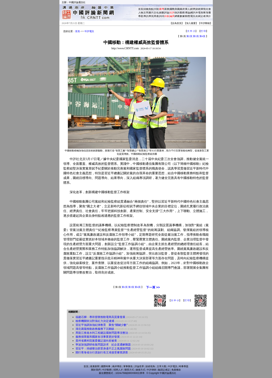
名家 (198, 16)
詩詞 (161, 16)
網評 (192, 12)
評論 (166, 12)
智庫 (203, 12)
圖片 (151, 12)
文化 (156, 12)
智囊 (208, 12)
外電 (198, 12)
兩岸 (182, 9)
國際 (172, 9)
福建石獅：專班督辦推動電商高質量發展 (100, 317)
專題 (140, 16)
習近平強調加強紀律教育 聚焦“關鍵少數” (102, 324)
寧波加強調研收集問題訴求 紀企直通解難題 (103, 344)
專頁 (151, 16)
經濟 (192, 9)
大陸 (156, 9)
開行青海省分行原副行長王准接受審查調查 (102, 352)
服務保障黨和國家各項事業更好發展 (98, 336)
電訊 (192, 16)
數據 (182, 16)
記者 (203, 16)
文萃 (146, 12)
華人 (187, 9)
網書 (177, 16)
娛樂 (161, 12)
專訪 (146, 16)
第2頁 (189, 36)
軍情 (203, 9)
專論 (187, 12)
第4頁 (202, 36)
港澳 (166, 9)
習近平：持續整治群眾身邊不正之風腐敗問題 (103, 348)
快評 (177, 12)
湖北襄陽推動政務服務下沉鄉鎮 (95, 328)
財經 (198, 9)
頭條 (146, 9)
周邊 (156, 16)
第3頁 (196, 36)
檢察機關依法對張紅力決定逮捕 (95, 321)
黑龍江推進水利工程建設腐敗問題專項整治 (102, 332)
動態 (187, 16)
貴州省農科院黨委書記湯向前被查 (96, 340)
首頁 (140, 9)
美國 (177, 9)
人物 (140, 12)
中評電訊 (89, 31)
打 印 (203, 31)
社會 (208, 9)
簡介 (208, 16)
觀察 (182, 12)
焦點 (151, 9)
